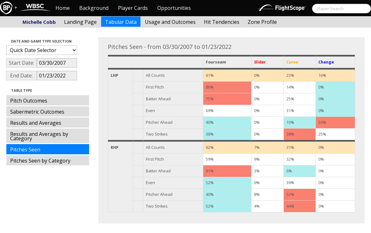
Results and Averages (35, 122)
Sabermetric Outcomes (37, 111)
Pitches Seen (25, 149)
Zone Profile (262, 21)
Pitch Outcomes (28, 100)
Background (93, 7)
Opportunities (174, 7)
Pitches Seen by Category (40, 160)
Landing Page (80, 21)
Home (62, 7)
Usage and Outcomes (170, 21)
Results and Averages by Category (39, 136)
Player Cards (133, 7)
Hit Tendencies (221, 21)
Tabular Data (121, 21)
